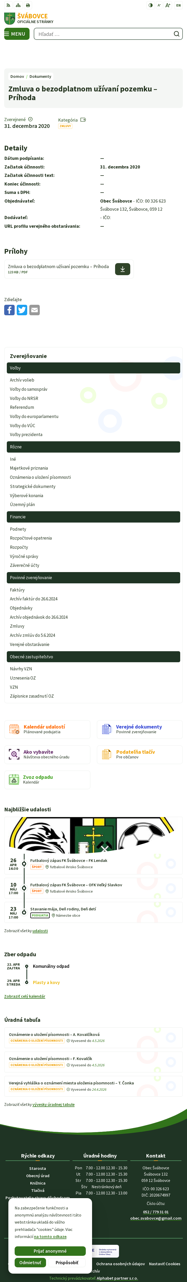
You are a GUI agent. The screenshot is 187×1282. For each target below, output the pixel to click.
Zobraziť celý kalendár (24, 971)
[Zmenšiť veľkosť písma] (159, 5)
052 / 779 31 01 (156, 1187)
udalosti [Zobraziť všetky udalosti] (40, 906)
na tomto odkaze (50, 1236)
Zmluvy (65, 102)
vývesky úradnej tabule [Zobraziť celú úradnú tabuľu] (53, 1080)
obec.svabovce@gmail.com (156, 1193)
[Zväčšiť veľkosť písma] (167, 5)
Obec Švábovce (108, 1260)
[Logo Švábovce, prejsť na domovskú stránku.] (93, 19)
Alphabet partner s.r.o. (117, 1253)
